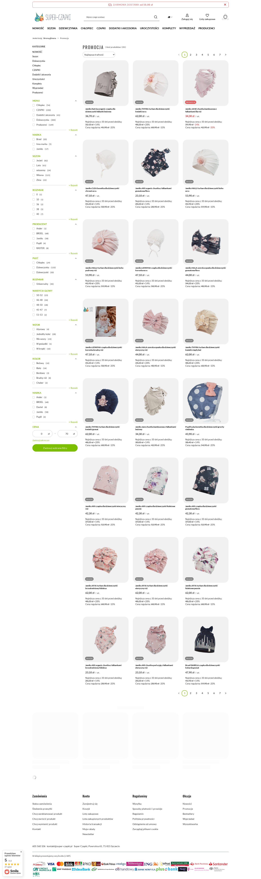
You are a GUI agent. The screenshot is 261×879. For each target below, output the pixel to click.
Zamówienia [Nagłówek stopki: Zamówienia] (39, 796)
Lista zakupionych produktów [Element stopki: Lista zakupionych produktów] (98, 818)
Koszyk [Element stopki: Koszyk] (86, 808)
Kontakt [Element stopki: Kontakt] (36, 829)
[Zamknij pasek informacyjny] (225, 5)
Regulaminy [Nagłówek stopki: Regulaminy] (140, 796)
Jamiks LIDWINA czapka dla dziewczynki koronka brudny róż (103, 348)
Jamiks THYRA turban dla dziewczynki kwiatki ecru (152, 110)
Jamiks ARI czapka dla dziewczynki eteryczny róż (105, 507)
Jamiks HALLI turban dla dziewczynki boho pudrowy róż (104, 269)
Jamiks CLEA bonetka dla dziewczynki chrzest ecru (102, 189)
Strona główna (49, 38)
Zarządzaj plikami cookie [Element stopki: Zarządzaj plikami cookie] (145, 829)
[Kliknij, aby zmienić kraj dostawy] (170, 17)
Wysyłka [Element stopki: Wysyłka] (137, 803)
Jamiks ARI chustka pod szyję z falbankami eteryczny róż (154, 666)
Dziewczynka (68, 28)
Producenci (206, 28)
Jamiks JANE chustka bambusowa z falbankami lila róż (201, 110)
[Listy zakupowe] (207, 17)
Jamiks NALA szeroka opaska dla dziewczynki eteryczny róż (155, 348)
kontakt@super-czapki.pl (59, 846)
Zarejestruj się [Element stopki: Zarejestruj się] (90, 803)
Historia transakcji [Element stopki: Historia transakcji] (92, 824)
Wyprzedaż (187, 28)
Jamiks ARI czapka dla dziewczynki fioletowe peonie (155, 507)
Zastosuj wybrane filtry (55, 448)
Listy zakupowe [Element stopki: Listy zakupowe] (90, 813)
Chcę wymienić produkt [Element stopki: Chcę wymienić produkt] (44, 824)
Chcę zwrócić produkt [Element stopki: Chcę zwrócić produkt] (43, 818)
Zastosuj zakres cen (41, 440)
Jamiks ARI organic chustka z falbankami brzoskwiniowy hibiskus (103, 666)
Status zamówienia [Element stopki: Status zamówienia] (42, 803)
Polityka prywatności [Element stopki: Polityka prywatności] (143, 818)
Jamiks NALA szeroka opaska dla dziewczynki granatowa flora (205, 269)
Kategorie (38, 46)
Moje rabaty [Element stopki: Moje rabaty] (89, 829)
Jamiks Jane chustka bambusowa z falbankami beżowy (155, 428)
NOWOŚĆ (38, 28)
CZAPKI (101, 28)
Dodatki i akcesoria (123, 28)
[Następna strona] (226, 55)
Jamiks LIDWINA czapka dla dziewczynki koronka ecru (153, 269)
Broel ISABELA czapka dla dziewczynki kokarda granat (202, 666)
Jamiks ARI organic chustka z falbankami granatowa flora (153, 189)
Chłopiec (87, 28)
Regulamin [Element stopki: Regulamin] (138, 813)
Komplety (169, 28)
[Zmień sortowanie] (99, 55)
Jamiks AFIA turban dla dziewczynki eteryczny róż (151, 587)
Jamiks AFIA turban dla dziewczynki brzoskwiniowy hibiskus (101, 587)
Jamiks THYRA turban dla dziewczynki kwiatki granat (102, 428)
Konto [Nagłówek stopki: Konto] (86, 796)
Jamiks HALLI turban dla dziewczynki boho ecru (204, 189)
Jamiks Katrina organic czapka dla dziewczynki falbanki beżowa (100, 110)
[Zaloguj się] (187, 17)
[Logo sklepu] (52, 17)
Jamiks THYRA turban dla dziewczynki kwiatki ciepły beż (202, 348)
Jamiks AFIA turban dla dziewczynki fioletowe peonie (201, 587)
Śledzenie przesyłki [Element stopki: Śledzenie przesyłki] (42, 808)
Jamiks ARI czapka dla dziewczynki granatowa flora (200, 507)
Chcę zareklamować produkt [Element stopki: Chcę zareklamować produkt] (47, 813)
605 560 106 (38, 846)
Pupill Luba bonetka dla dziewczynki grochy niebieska (204, 428)
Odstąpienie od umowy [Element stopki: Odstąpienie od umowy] (144, 824)
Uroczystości (149, 28)
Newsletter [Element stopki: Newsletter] (88, 834)
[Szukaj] (155, 17)
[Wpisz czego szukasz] (121, 17)
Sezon (51, 28)
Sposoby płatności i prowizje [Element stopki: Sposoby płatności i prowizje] (147, 808)
